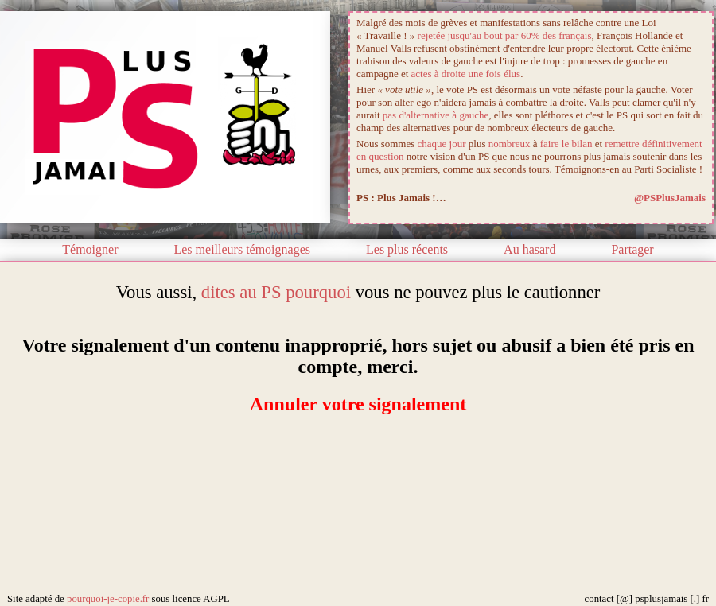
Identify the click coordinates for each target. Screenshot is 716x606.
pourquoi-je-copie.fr (108, 598)
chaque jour (442, 144)
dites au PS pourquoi (276, 292)
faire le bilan (566, 144)
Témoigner (90, 249)
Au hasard (529, 249)
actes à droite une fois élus (466, 74)
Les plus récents (407, 249)
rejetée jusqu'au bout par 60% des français (505, 35)
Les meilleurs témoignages (241, 249)
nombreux (509, 144)
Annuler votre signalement (358, 404)
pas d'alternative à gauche (435, 115)
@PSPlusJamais (670, 198)
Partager (632, 249)
